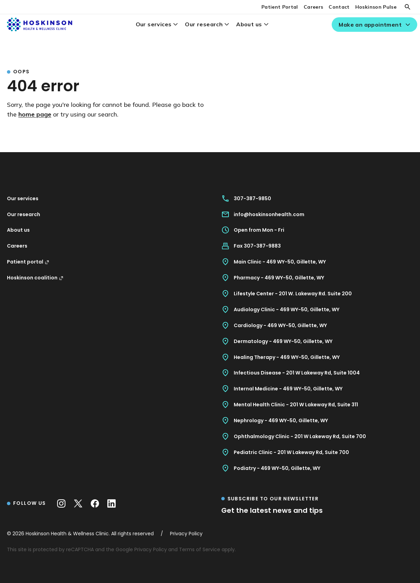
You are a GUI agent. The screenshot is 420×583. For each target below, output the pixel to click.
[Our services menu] (175, 24)
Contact (339, 7)
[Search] (407, 6)
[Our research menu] (226, 24)
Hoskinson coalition (35, 277)
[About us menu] (266, 24)
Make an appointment (370, 24)
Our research (204, 24)
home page (34, 114)
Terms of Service (199, 549)
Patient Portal (279, 7)
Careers (313, 7)
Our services (154, 24)
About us (249, 24)
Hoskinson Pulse (375, 7)
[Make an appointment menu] (407, 24)
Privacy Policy (150, 549)
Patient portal (28, 261)
